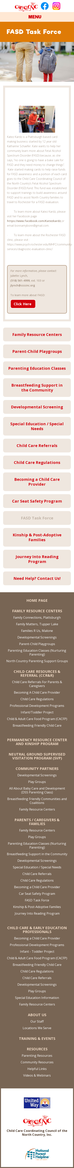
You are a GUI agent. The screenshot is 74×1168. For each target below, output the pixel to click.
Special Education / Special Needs (37, 867)
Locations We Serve (37, 1028)
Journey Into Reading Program (37, 913)
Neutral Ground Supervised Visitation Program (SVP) (37, 756)
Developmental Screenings (37, 637)
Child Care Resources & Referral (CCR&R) (37, 673)
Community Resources (37, 1062)
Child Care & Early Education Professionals (37, 929)
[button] (37, 17)
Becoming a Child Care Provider (37, 887)
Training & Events (37, 1038)
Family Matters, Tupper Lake (37, 624)
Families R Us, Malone (37, 631)
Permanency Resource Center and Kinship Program (37, 742)
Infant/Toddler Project (37, 712)
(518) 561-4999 (20, 280)
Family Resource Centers (37, 611)
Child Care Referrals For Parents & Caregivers (37, 684)
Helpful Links (37, 1069)
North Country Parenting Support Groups (37, 661)
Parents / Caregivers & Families (37, 822)
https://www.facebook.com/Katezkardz (34, 221)
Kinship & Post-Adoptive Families (37, 907)
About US (37, 1014)
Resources (37, 1049)
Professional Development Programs (37, 706)
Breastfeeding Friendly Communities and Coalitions (37, 801)
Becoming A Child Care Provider (37, 692)
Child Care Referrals (37, 874)
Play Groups (37, 782)
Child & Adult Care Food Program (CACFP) (37, 719)
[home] (26, 6)
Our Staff (37, 1021)
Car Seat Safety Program (37, 893)
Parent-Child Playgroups (37, 644)
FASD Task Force (37, 900)
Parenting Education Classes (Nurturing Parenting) (37, 652)
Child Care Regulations (37, 699)
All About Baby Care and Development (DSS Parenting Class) (37, 790)
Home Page (37, 600)
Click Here (22, 304)
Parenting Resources (37, 1055)
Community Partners (37, 768)
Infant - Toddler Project (37, 951)
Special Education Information (37, 998)
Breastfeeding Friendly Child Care (37, 725)
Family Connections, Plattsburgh (37, 617)
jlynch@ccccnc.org (22, 285)
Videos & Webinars (37, 1075)
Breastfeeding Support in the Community (37, 854)
